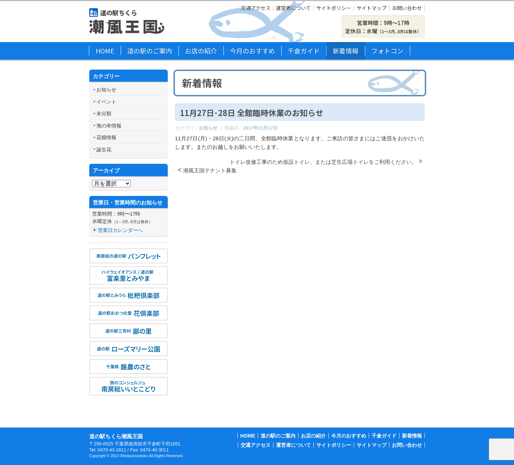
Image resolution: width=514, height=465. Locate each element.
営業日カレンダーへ (120, 230)
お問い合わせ (407, 8)
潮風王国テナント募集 (210, 170)
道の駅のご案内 (149, 50)
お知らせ (208, 128)
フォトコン (387, 50)
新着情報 (345, 50)
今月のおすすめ (252, 50)
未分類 (103, 113)
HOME (105, 50)
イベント (106, 102)
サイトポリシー (333, 8)
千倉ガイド (304, 50)
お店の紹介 (201, 50)
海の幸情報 (108, 125)
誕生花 (103, 149)
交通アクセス (256, 8)
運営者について (293, 8)
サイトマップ (372, 8)
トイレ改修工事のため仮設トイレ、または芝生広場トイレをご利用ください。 (323, 162)
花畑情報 (106, 137)
